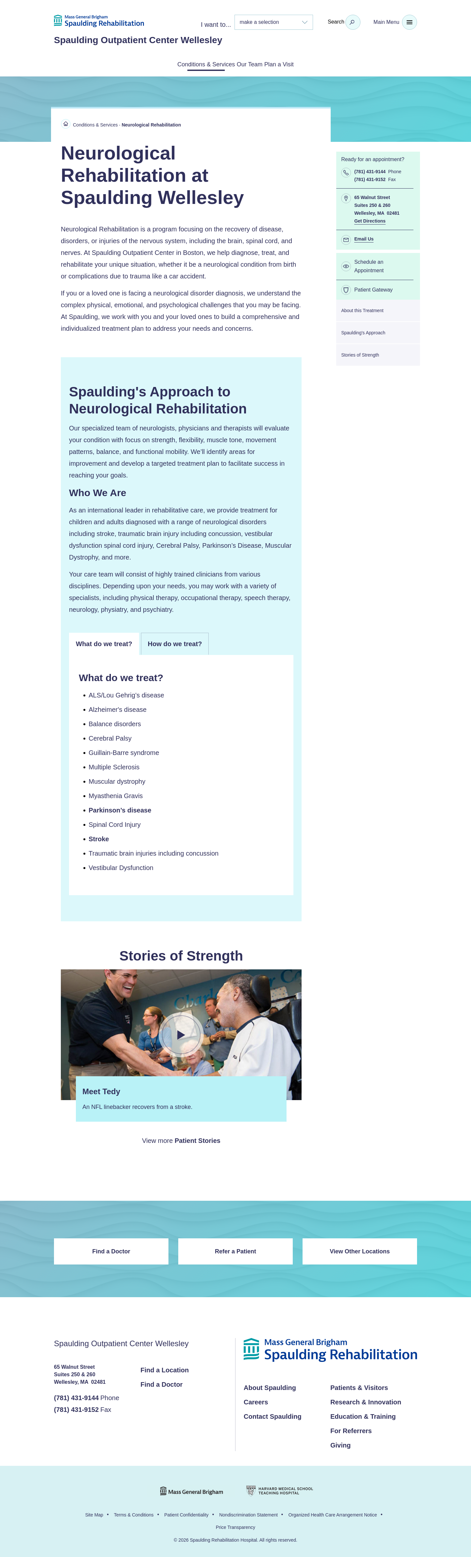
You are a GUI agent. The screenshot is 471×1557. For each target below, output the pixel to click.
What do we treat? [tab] (104, 642)
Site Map (94, 1513)
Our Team (251, 63)
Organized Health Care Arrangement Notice (332, 1513)
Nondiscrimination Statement (248, 1513)
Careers (256, 1400)
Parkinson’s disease (120, 808)
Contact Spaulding (273, 1415)
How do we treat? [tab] (175, 642)
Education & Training (363, 1415)
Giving (340, 1444)
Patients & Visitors (359, 1386)
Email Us (364, 237)
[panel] (181, 774)
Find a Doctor (111, 1250)
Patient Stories (197, 1139)
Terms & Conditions (133, 1513)
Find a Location (165, 1368)
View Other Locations (360, 1250)
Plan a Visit (296, 63)
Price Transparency (235, 1526)
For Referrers (351, 1429)
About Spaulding (270, 1386)
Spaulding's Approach (363, 331)
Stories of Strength (360, 353)
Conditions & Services (190, 63)
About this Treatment (362, 309)
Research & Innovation (365, 1400)
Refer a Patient (235, 1250)
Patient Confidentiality (186, 1513)
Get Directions (370, 219)
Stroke (99, 837)
